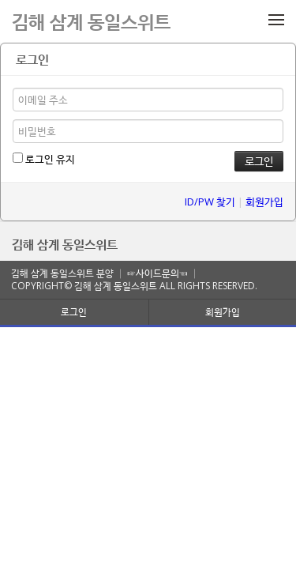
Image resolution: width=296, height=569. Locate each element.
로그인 (74, 311)
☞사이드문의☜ (157, 273)
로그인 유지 (44, 159)
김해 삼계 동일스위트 (65, 244)
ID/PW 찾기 (210, 201)
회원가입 (264, 201)
